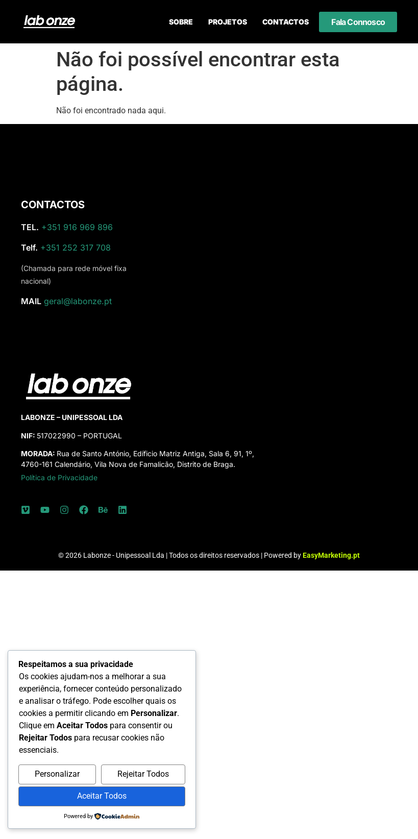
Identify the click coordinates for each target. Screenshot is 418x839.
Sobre (181, 21)
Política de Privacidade (59, 477)
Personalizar (57, 774)
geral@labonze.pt (78, 301)
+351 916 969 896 (77, 227)
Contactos (285, 21)
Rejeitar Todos (143, 774)
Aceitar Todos (102, 796)
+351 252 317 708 (75, 247)
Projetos (227, 21)
